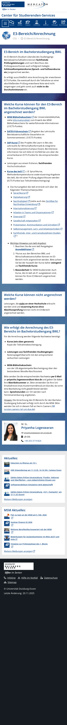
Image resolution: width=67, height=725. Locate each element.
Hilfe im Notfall (28, 577)
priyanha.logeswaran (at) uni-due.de (38, 433)
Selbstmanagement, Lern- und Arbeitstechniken (36, 228)
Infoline (10, 577)
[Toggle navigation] (5, 23)
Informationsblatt (21, 120)
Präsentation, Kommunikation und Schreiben (35, 224)
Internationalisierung (23, 208)
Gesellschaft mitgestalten (25, 220)
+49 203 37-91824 (32, 440)
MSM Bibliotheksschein (19, 117)
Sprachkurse (19, 193)
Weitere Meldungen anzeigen (18, 499)
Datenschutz (49, 577)
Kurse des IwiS (14, 171)
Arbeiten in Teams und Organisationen (32, 212)
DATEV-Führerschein (17, 131)
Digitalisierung (20, 197)
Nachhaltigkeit (20, 201)
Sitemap (10, 582)
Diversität (18, 216)
